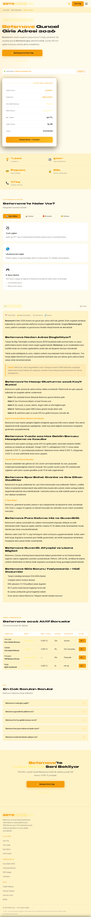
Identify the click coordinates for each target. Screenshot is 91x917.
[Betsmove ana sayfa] (18, 4)
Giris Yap (77, 4)
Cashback (6, 876)
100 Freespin (7, 872)
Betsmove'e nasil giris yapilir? (45, 703)
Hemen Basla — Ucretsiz (29, 140)
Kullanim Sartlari (8, 891)
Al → (82, 641)
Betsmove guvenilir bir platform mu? (45, 711)
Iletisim (5, 899)
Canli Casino (7, 853)
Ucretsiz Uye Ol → (22, 61)
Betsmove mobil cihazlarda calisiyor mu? (45, 737)
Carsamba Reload (9, 868)
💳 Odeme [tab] (65, 216)
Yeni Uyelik (6, 845)
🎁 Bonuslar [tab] (47, 216)
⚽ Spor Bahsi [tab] (11, 216)
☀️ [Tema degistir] (69, 4)
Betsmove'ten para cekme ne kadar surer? (45, 728)
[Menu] (86, 3)
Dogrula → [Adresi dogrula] (81, 71)
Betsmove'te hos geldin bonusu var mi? (45, 720)
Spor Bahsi (6, 849)
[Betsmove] (45, 815)
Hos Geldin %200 (9, 864)
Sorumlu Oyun (8, 895)
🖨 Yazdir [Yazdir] (83, 306)
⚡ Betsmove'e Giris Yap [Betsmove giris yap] (22, 53)
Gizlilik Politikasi (8, 887)
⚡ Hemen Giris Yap (46, 784)
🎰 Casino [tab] (29, 216)
